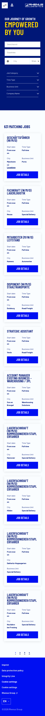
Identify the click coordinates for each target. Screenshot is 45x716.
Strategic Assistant (20, 331)
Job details (22, 174)
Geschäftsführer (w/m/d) (18, 139)
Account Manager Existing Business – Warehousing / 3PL (19, 378)
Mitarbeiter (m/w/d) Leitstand (20, 238)
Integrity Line (8, 676)
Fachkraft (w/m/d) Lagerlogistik (19, 191)
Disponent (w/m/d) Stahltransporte (19, 285)
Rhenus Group (8, 693)
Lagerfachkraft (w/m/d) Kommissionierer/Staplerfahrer (22, 432)
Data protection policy (12, 671)
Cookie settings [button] (9, 687)
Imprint (5, 665)
